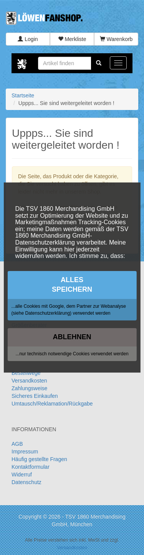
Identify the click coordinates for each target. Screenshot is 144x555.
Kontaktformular (31, 467)
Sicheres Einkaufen (35, 396)
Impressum (25, 451)
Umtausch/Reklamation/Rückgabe (52, 404)
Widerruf (22, 474)
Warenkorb (116, 39)
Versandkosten (29, 381)
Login (28, 39)
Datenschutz (26, 482)
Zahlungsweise (29, 388)
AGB (17, 444)
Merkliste (72, 39)
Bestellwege (26, 373)
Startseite (23, 95)
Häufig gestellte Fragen (39, 459)
